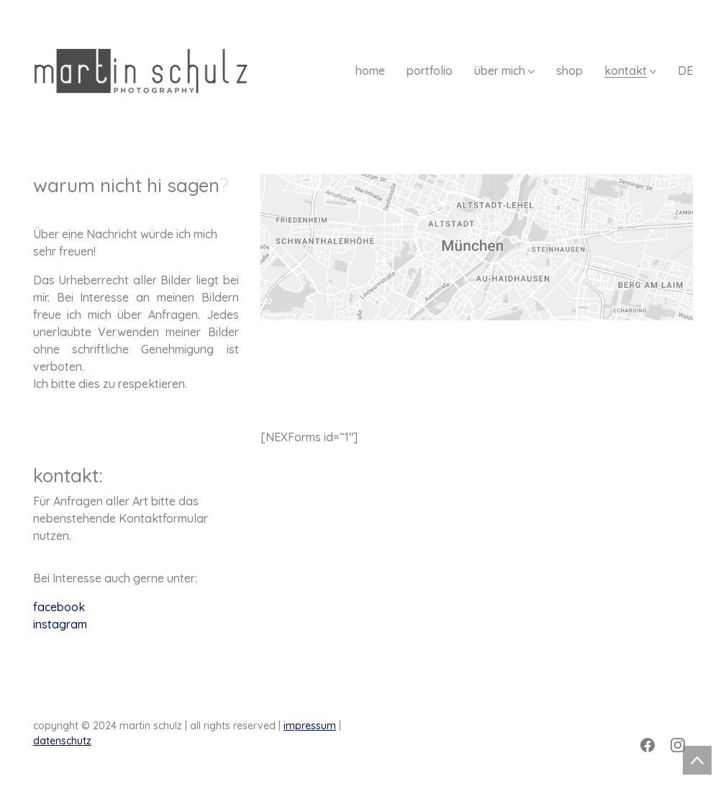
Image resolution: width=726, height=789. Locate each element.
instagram (60, 624)
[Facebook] (647, 745)
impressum (309, 725)
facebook (59, 607)
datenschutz (62, 740)
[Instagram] (678, 745)
